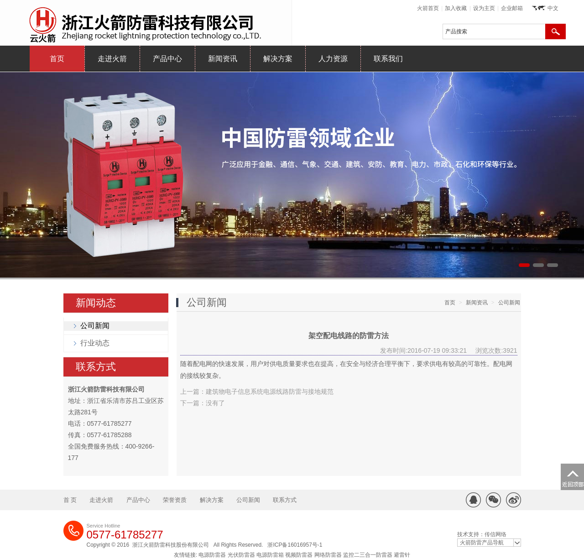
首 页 (70, 499)
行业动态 (95, 343)
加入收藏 (456, 8)
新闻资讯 (222, 59)
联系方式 (96, 366)
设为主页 (484, 8)
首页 (57, 59)
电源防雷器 (212, 555)
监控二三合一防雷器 (367, 555)
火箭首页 (428, 8)
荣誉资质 (175, 499)
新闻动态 (96, 302)
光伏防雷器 (241, 555)
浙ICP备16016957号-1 (294, 545)
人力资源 (333, 59)
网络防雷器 (328, 555)
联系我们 (388, 59)
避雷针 (402, 555)
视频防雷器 (299, 555)
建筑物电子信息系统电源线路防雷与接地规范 (270, 391)
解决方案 (277, 59)
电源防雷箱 (270, 555)
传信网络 (495, 534)
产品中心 (167, 59)
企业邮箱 (512, 8)
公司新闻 (95, 325)
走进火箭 (112, 59)
